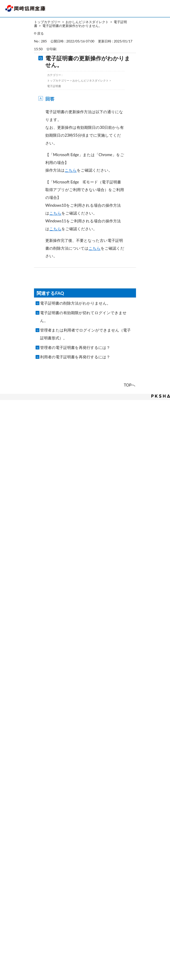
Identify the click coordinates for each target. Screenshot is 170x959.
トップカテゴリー (47, 22)
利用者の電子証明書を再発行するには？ (75, 356)
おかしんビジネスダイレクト (87, 22)
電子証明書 (54, 86)
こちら (71, 170)
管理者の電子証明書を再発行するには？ (75, 347)
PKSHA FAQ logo (160, 396)
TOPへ (129, 385)
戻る (40, 33)
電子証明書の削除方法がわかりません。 (75, 303)
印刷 (53, 49)
